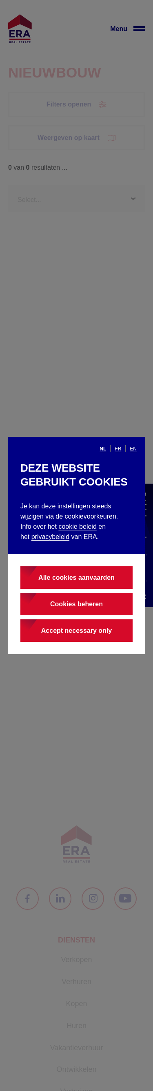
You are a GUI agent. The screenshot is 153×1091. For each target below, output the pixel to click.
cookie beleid (77, 526)
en (133, 448)
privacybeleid (50, 536)
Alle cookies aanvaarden (76, 577)
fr (118, 448)
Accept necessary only (76, 630)
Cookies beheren (76, 604)
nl (103, 448)
